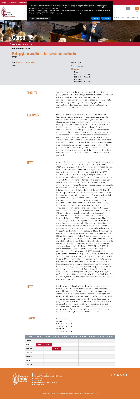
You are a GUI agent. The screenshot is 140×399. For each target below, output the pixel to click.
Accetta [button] (106, 18)
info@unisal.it (38, 380)
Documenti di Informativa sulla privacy (45, 382)
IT (137, 9)
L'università (12, 2)
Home (4, 2)
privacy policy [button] (90, 5)
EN (137, 12)
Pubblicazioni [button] (132, 18)
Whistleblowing (38, 385)
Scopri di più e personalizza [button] (39, 18)
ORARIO (77, 69)
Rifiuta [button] (96, 18)
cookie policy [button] (54, 8)
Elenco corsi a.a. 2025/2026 (21, 44)
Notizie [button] (121, 18)
